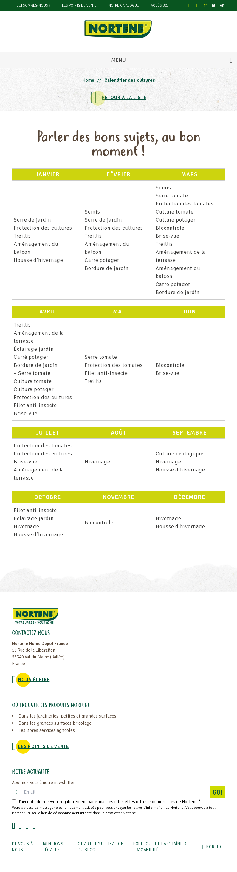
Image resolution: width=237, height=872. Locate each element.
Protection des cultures (43, 228)
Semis (92, 211)
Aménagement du (36, 244)
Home (88, 80)
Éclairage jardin (34, 349)
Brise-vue (167, 236)
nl (213, 5)
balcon (22, 252)
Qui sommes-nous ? (33, 5)
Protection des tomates (185, 203)
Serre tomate (172, 195)
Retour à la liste (124, 97)
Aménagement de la (181, 252)
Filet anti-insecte (35, 405)
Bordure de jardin (107, 268)
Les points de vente (79, 5)
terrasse (166, 260)
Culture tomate (175, 211)
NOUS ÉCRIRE (33, 679)
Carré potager (102, 260)
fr (205, 5)
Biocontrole (170, 228)
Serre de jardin (32, 220)
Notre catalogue (124, 5)
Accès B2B (160, 5)
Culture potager (176, 220)
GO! (219, 792)
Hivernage (97, 461)
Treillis (22, 236)
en (222, 5)
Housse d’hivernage (38, 260)
